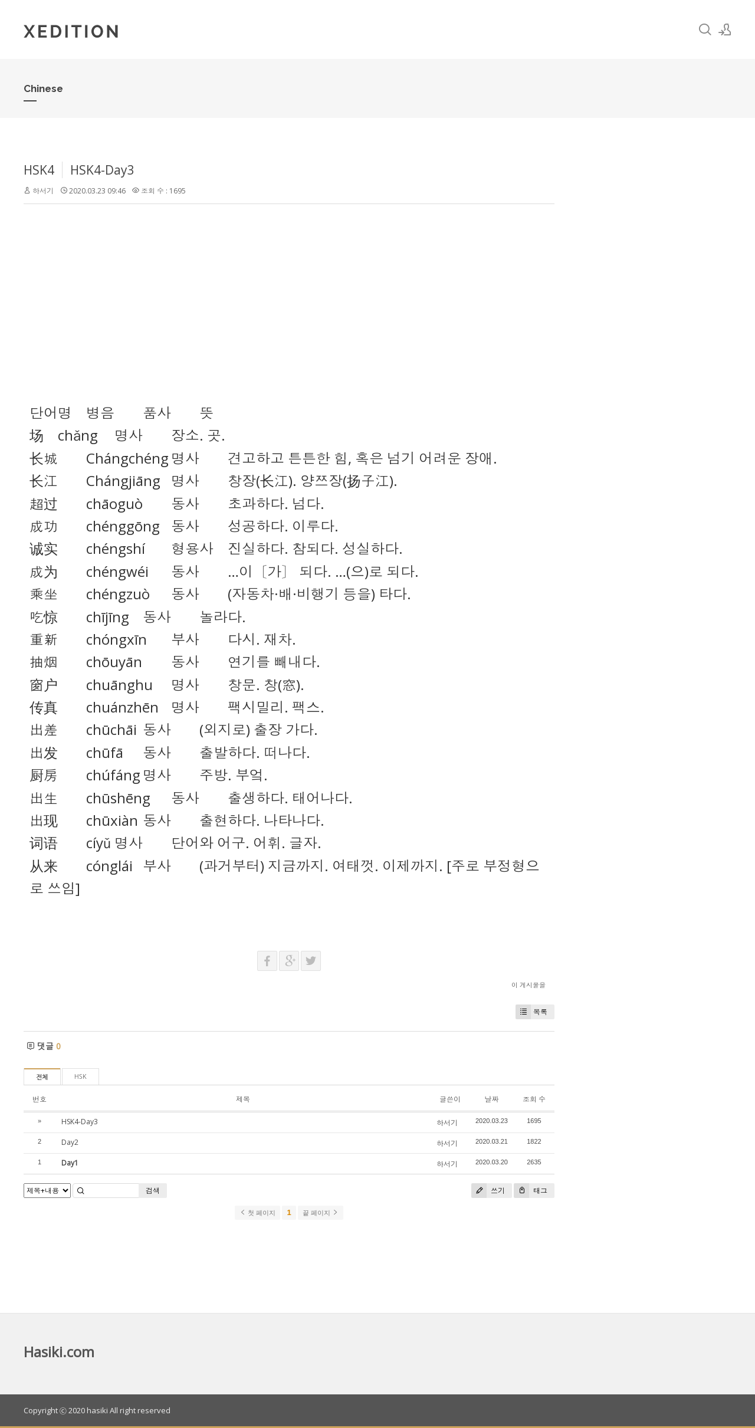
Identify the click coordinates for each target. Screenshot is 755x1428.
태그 (530, 1190)
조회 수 (534, 1099)
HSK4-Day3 (102, 170)
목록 (531, 1011)
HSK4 (39, 170)
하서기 (43, 191)
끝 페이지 (321, 1212)
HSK (80, 1077)
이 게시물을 (528, 984)
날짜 (491, 1099)
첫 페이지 (257, 1212)
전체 (42, 1077)
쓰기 (488, 1190)
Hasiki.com (59, 1351)
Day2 (69, 1142)
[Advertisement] (289, 298)
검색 (153, 1191)
